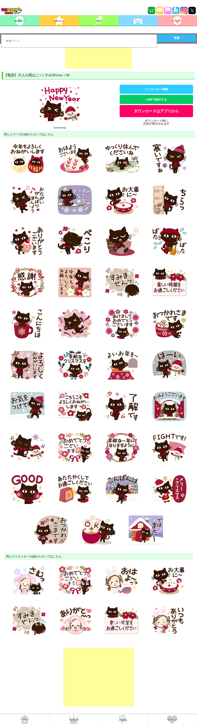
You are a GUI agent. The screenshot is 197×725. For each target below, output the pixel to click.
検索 (176, 38)
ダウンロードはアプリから (156, 111)
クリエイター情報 (156, 89)
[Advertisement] (98, 58)
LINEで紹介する (156, 99)
